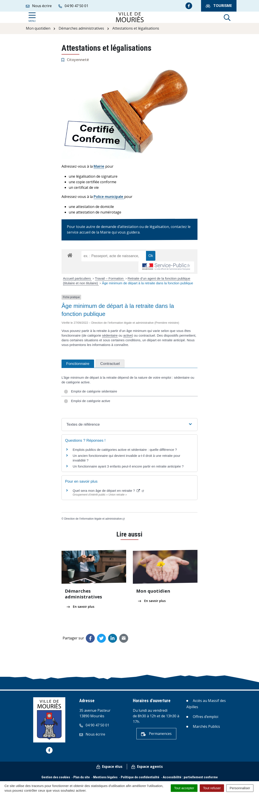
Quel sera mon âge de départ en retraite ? (108, 490)
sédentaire (110, 335)
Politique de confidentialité (140, 777)
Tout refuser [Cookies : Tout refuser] (212, 788)
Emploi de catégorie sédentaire (90, 391)
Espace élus (109, 766)
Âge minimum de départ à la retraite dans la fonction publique (147, 283)
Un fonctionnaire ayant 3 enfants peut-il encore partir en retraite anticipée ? (128, 466)
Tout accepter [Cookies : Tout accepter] (184, 788)
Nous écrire (92, 734)
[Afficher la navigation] (32, 17)
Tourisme (219, 5)
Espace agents (147, 766)
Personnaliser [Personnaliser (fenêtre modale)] (240, 788)
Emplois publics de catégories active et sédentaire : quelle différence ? (125, 449)
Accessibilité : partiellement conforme (190, 777)
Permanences (156, 733)
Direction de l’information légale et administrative (94, 518)
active (127, 335)
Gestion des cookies (55, 777)
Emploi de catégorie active (87, 401)
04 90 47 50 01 (94, 725)
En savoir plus (80, 606)
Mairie (99, 166)
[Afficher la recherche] (227, 17)
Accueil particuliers (77, 278)
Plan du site (81, 777)
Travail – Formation (110, 278)
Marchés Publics (206, 726)
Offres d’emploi (205, 716)
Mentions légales (105, 777)
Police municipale (109, 196)
